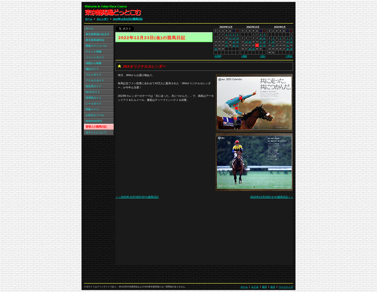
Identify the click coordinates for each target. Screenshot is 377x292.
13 (237, 38)
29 (253, 49)
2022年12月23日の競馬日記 (127, 19)
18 (264, 41)
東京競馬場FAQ (95, 40)
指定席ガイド (93, 86)
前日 (264, 287)
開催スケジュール (96, 45)
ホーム (88, 19)
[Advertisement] (235, 11)
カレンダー (103, 19)
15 (291, 41)
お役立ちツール (95, 115)
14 (250, 41)
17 (227, 41)
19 (234, 41)
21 (287, 45)
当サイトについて (96, 132)
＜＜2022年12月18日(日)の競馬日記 (137, 196)
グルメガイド (93, 74)
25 (264, 45)
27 (237, 45)
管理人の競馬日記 (96, 126)
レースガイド (93, 103)
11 (230, 38)
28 (216, 49)
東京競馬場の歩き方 (97, 34)
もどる (254, 287)
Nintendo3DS (94, 120)
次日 (272, 287)
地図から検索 (93, 63)
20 (237, 41)
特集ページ (92, 109)
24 (227, 45)
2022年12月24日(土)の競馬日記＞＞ (271, 196)
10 (260, 38)
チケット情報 (93, 51)
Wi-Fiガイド (93, 92)
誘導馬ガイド (93, 97)
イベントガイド (95, 57)
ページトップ (286, 287)
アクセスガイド (95, 80)
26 (234, 45)
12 (234, 38)
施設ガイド (92, 68)
